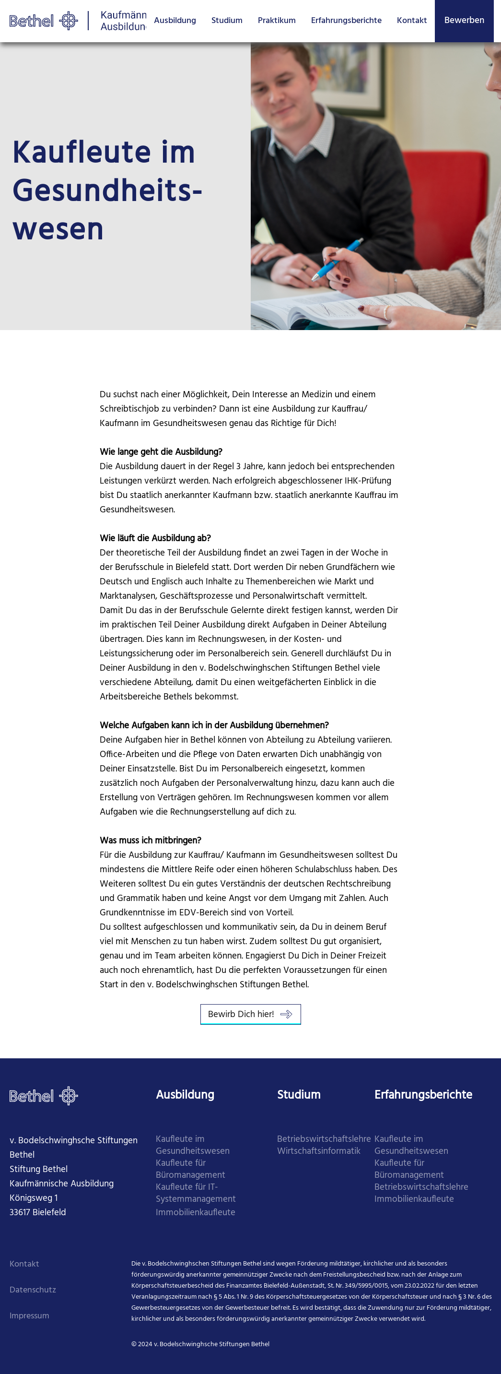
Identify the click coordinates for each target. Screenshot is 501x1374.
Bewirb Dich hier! (250, 1014)
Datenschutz (33, 1290)
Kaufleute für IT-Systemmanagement (196, 1194)
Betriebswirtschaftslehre (324, 1140)
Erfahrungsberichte (346, 21)
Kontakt (412, 21)
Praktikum (277, 21)
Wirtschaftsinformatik (319, 1152)
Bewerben (464, 20)
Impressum (29, 1316)
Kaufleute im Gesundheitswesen (193, 1146)
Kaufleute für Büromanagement (190, 1170)
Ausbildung (175, 21)
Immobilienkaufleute (195, 1213)
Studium (227, 21)
